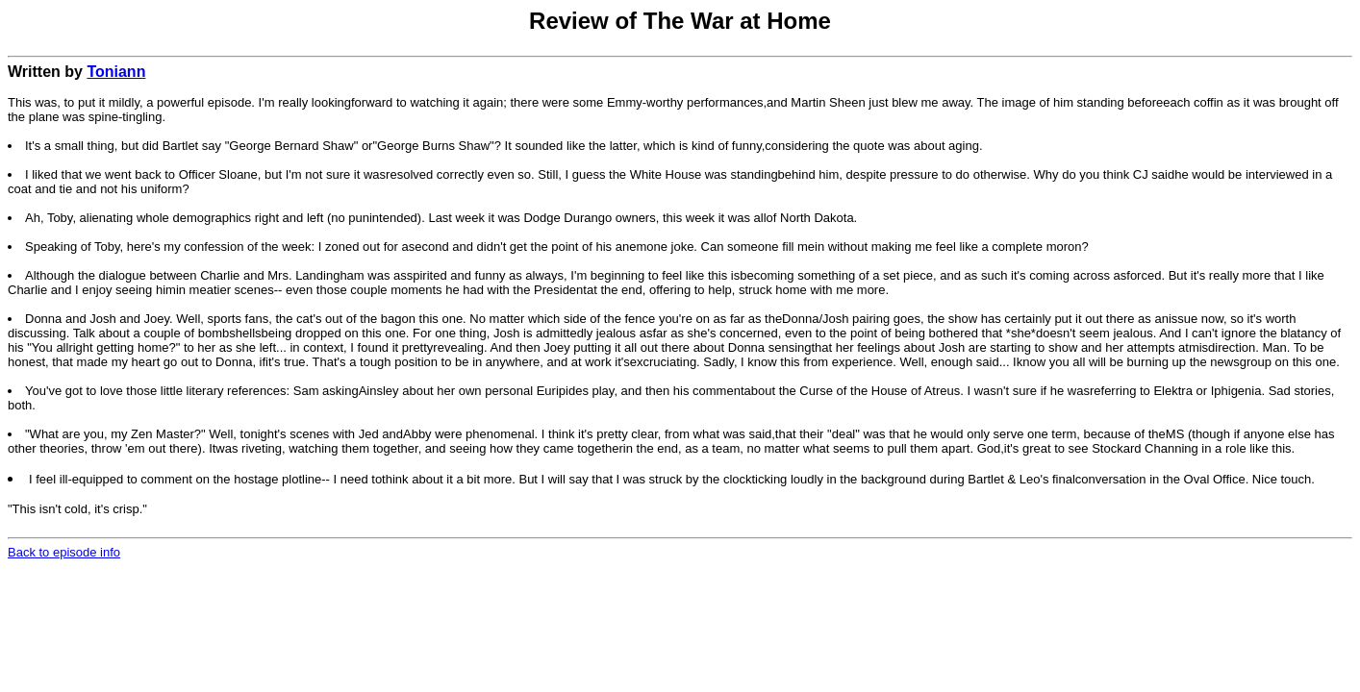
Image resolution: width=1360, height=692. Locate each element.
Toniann (116, 71)
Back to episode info (64, 552)
